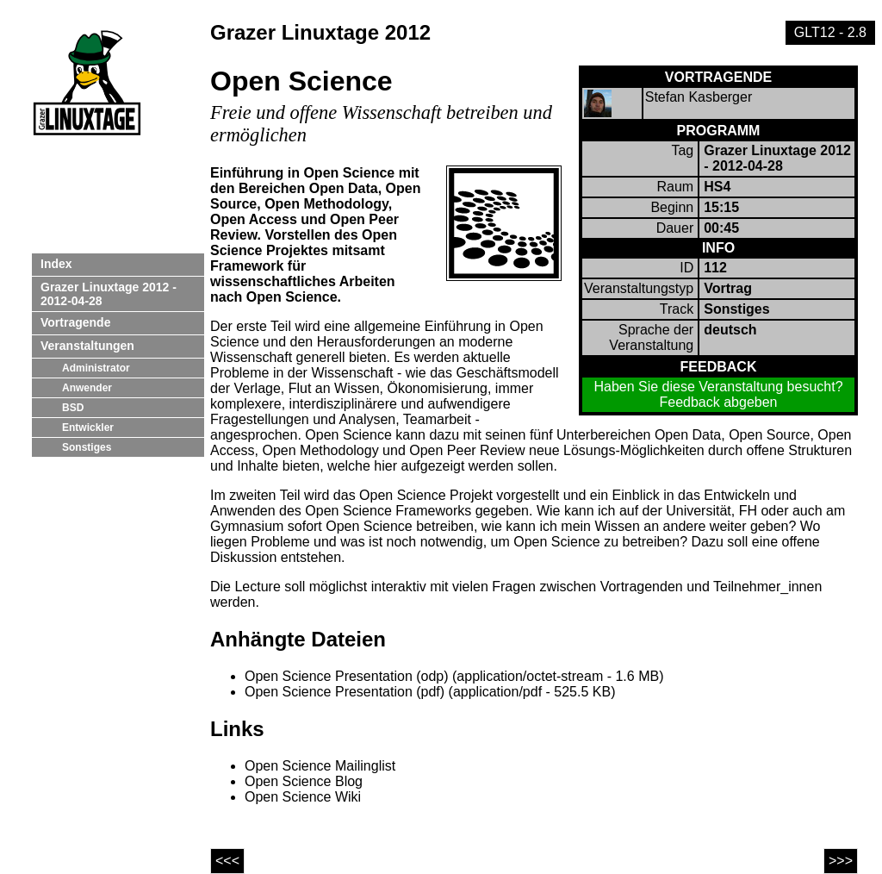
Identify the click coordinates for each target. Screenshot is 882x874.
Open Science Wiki (303, 797)
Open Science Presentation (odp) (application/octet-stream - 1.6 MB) (454, 676)
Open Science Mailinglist (320, 766)
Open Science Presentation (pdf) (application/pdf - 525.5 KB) (430, 691)
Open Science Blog (304, 781)
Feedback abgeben (719, 402)
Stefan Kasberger (699, 97)
